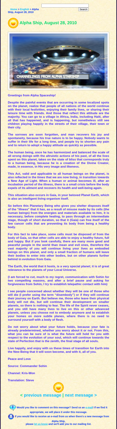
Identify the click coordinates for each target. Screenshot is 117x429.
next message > (81, 395)
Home (13, 9)
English (24, 9)
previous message (42, 395)
